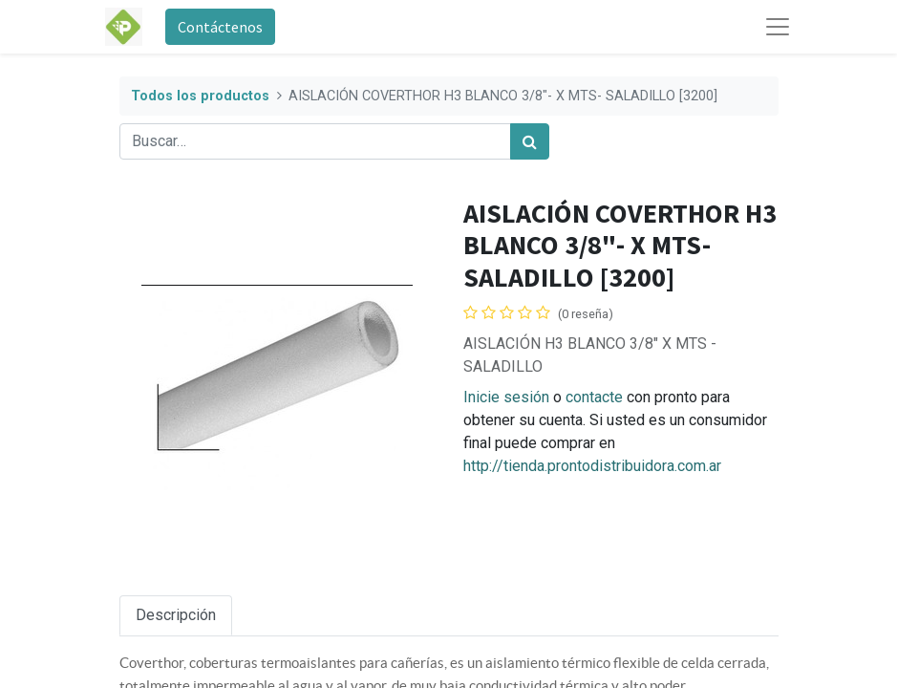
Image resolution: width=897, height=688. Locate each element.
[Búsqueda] (529, 141)
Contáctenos (220, 26)
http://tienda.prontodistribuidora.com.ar (592, 466)
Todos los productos (200, 96)
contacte (594, 397)
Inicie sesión (506, 397)
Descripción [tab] (176, 615)
